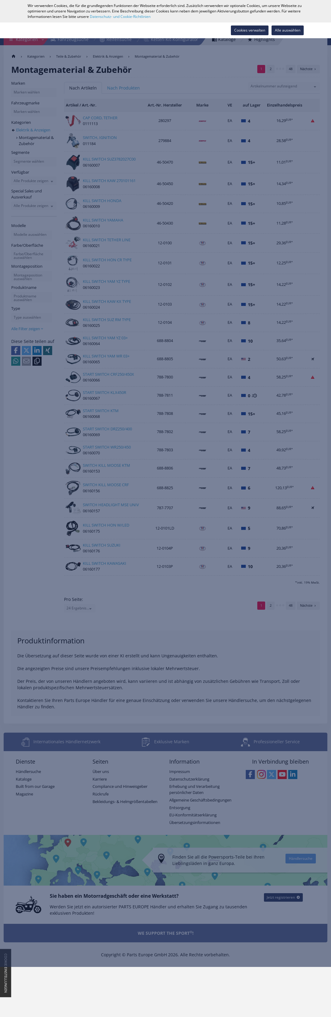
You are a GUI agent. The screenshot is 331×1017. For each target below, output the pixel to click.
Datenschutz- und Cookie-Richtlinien (120, 16)
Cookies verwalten (249, 30)
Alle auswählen (287, 30)
